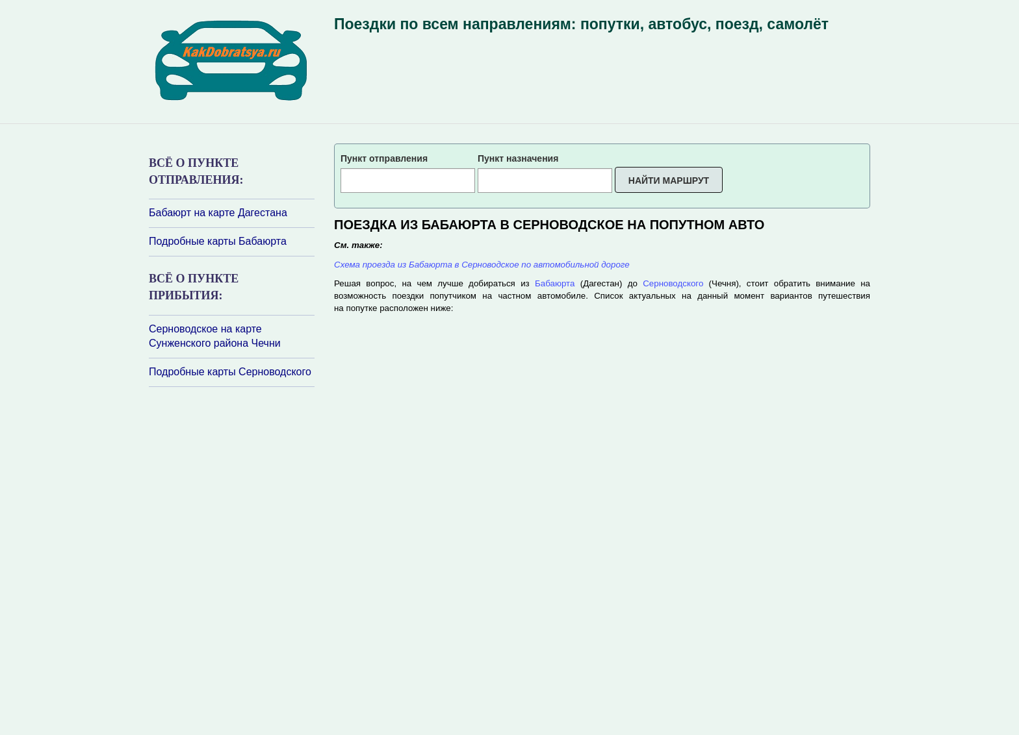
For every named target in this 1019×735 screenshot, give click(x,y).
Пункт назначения (518, 158)
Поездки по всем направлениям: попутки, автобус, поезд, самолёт (581, 24)
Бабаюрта (554, 283)
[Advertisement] (227, 560)
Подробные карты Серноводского (230, 371)
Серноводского (673, 283)
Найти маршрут (668, 180)
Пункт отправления (384, 158)
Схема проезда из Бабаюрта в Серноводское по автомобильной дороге (482, 264)
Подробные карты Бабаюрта (218, 241)
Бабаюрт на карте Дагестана (218, 212)
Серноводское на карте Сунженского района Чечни (215, 336)
